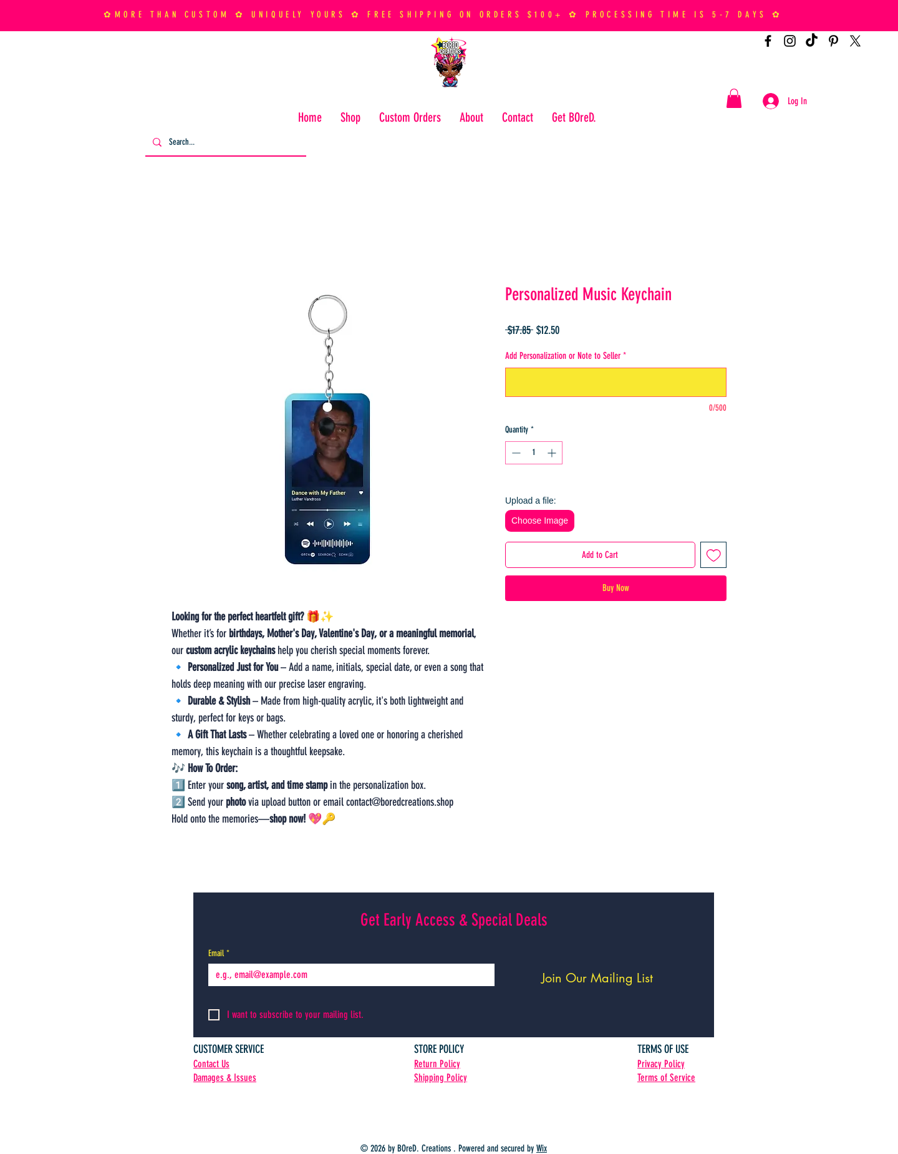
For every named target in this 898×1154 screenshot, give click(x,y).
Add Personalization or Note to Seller (565, 355)
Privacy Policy (661, 1064)
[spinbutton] (534, 453)
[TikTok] (811, 41)
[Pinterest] (833, 41)
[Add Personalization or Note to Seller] (616, 382)
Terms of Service (666, 1077)
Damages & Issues (224, 1077)
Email (218, 953)
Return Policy (437, 1064)
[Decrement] (515, 453)
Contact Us (211, 1064)
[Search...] (224, 142)
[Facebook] (768, 41)
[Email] (347, 975)
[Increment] (553, 453)
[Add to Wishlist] (713, 555)
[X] (855, 41)
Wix (541, 1148)
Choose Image (539, 521)
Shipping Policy (440, 1077)
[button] (734, 98)
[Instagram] (790, 41)
